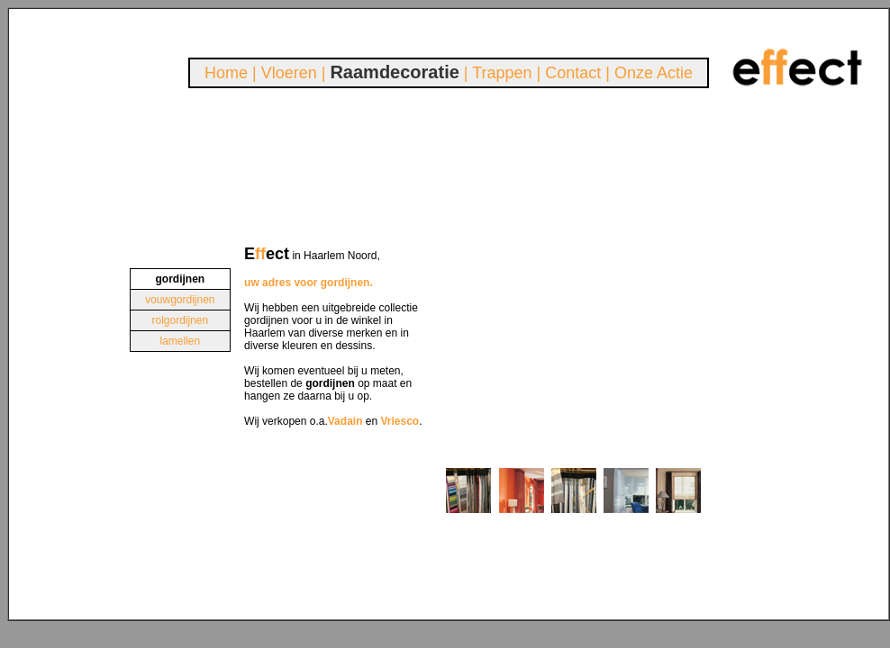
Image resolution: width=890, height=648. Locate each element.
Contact (573, 73)
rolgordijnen (179, 320)
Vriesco (400, 421)
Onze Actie (653, 73)
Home (226, 73)
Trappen (501, 73)
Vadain (345, 421)
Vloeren (289, 73)
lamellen (179, 341)
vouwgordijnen (179, 299)
